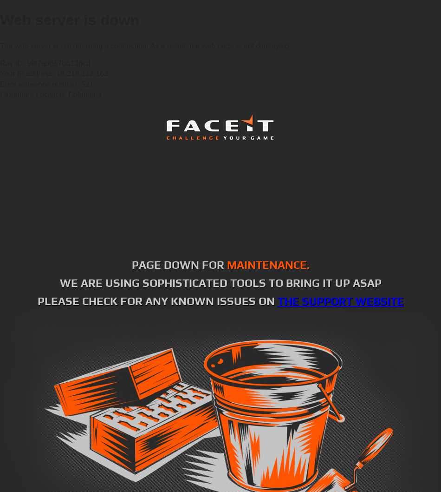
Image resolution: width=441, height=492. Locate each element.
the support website (341, 301)
